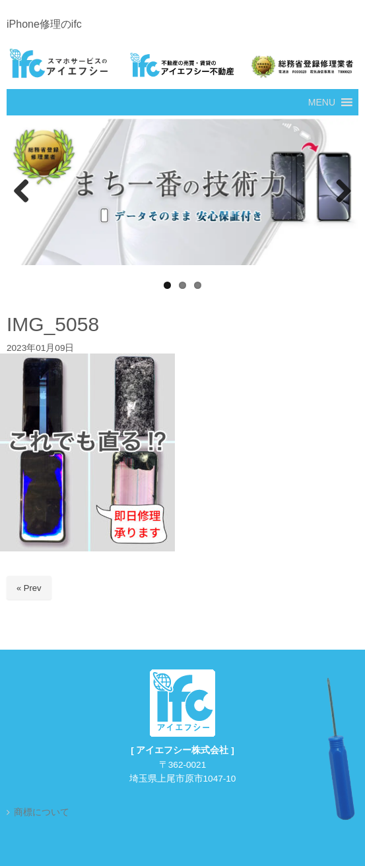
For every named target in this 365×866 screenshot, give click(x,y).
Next (342, 192)
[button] (321, 102)
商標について (41, 812)
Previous (23, 192)
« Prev (29, 588)
